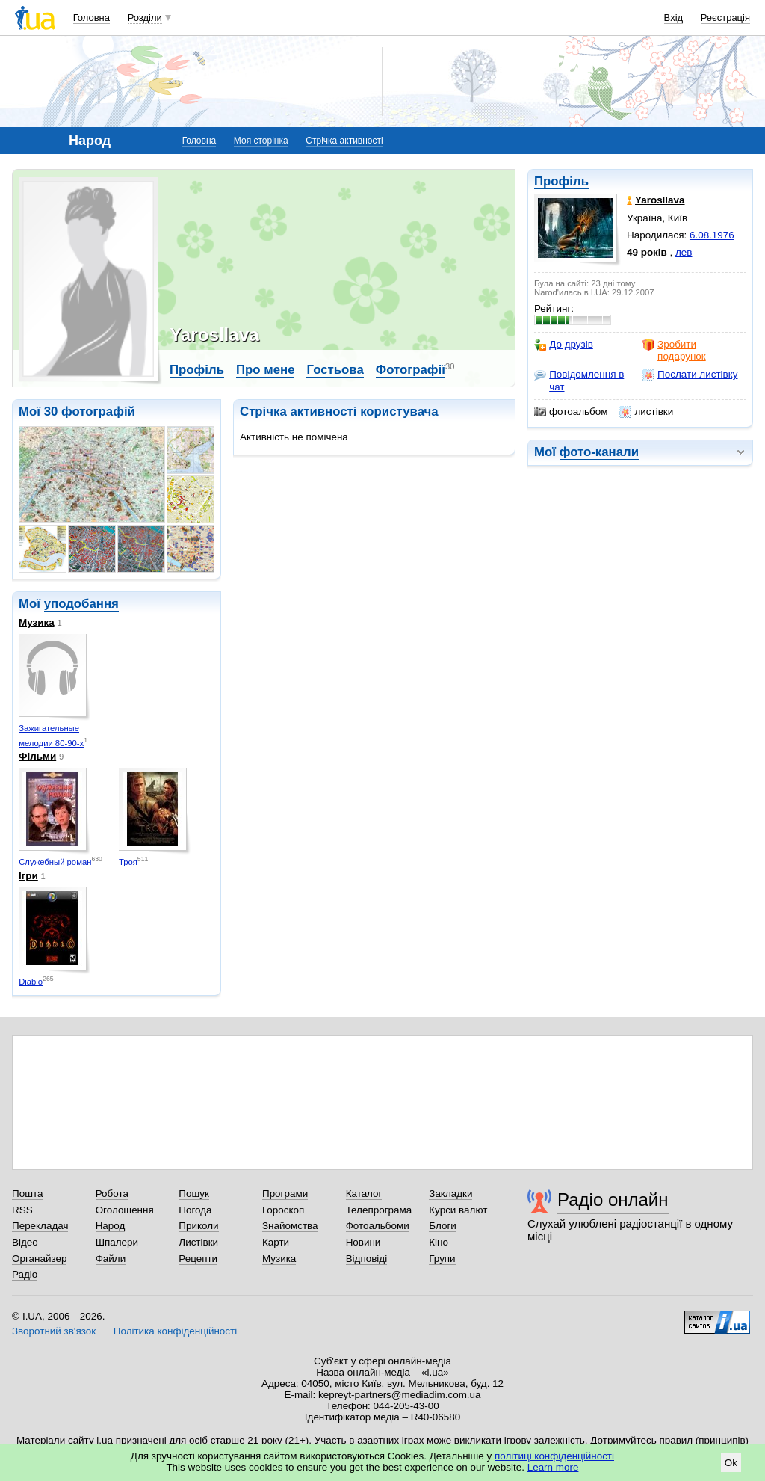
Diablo (31, 981)
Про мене (265, 370)
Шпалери (117, 1242)
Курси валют (458, 1210)
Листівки (198, 1242)
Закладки (450, 1193)
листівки (646, 412)
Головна (91, 17)
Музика (37, 622)
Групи (442, 1258)
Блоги (442, 1225)
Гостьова (334, 370)
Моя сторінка (261, 140)
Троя (128, 861)
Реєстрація (725, 17)
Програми (285, 1193)
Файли (111, 1258)
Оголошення (125, 1210)
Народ (111, 1225)
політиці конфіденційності (554, 1456)
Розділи (145, 17)
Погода (195, 1210)
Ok (731, 1462)
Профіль (561, 181)
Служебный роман (55, 861)
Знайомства (290, 1225)
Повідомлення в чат (579, 380)
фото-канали (599, 452)
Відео (25, 1242)
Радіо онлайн (613, 1199)
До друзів (563, 345)
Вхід (674, 17)
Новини (363, 1242)
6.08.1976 (712, 235)
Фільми (37, 756)
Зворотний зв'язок (54, 1331)
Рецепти (198, 1258)
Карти (275, 1242)
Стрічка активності (344, 140)
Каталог (364, 1193)
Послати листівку (689, 375)
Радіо (24, 1274)
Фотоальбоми (377, 1225)
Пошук (194, 1193)
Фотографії (410, 370)
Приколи (198, 1225)
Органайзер (39, 1258)
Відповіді (367, 1258)
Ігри (28, 875)
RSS (22, 1210)
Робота (112, 1193)
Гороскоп (283, 1210)
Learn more (553, 1467)
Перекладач (40, 1225)
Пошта (27, 1193)
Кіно (438, 1242)
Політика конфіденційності (175, 1331)
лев (683, 252)
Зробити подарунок (674, 350)
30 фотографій (89, 411)
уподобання (81, 604)
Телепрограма (379, 1210)
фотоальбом (570, 412)
